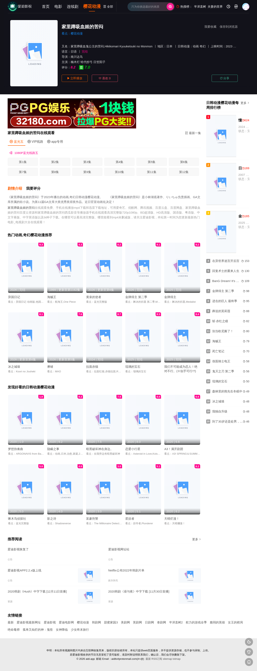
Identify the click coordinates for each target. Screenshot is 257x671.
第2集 (55, 162)
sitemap (167, 658)
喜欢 (105, 78)
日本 (169, 46)
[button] (17, 188)
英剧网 (137, 622)
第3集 (87, 162)
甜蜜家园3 (111, 622)
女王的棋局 (235, 622)
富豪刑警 (92, 518)
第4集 (119, 162)
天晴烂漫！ (171, 518)
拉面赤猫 (92, 366)
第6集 (184, 162)
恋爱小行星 (132, 449)
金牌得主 (170, 297)
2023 (229, 46)
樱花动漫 (92, 6)
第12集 (184, 172)
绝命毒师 (14, 629)
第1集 (23, 162)
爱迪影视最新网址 (29, 622)
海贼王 (51, 297)
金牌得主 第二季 (136, 297)
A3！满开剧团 (173, 449)
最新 (11, 622)
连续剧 (72, 6)
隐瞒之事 (53, 449)
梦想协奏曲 (15, 449)
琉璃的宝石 (132, 366)
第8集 (55, 172)
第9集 (87, 172)
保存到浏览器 (229, 26)
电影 (58, 6)
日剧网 (149, 622)
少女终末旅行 (80, 629)
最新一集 (193, 133)
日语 (74, 51)
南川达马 (77, 56)
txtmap (177, 658)
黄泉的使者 (93, 297)
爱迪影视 (50, 622)
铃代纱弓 (87, 62)
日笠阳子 (99, 62)
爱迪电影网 (66, 622)
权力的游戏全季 (196, 622)
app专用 (55, 141)
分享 (224, 78)
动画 (196, 46)
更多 (196, 539)
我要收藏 (210, 26)
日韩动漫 (184, 46)
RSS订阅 (157, 658)
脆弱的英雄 (217, 622)
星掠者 (129, 518)
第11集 (151, 172)
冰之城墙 (14, 366)
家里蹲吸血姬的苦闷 (21, 207)
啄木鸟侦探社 (17, 518)
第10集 (119, 172)
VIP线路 (35, 141)
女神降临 (62, 629)
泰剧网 (161, 622)
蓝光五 (16, 141)
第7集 (23, 172)
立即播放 (74, 78)
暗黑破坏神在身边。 (99, 449)
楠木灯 (75, 62)
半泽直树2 (176, 622)
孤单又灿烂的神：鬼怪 (38, 629)
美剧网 (125, 622)
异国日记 (14, 297)
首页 (46, 6)
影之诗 (51, 518)
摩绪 (50, 366)
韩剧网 (96, 622)
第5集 (151, 162)
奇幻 (203, 46)
